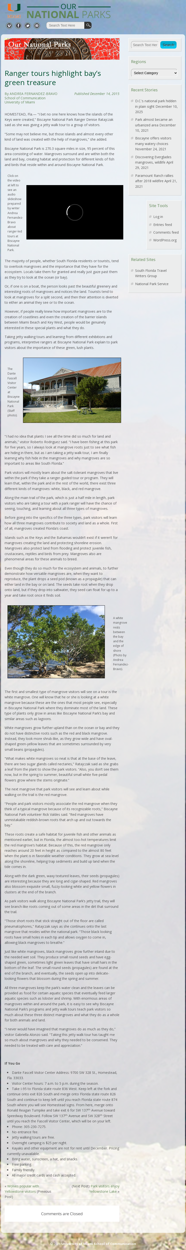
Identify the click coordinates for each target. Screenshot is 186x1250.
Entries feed (162, 224)
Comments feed (166, 232)
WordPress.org (165, 240)
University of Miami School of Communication (98, 1244)
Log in (158, 216)
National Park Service (152, 284)
